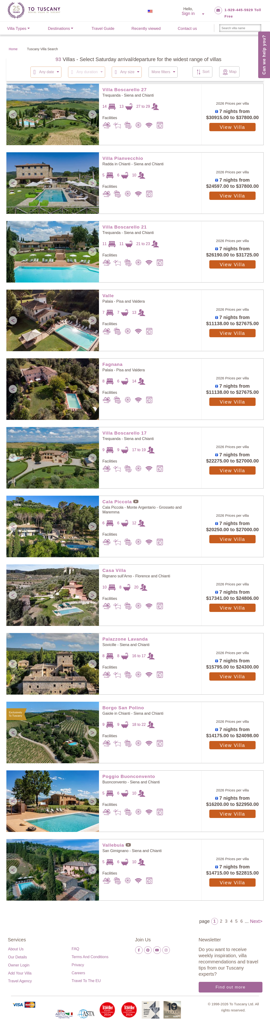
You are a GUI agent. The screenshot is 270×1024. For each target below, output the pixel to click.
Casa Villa (114, 570)
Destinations (59, 28)
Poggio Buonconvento (129, 776)
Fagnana (113, 364)
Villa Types (16, 28)
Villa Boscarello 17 (125, 432)
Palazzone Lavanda (125, 638)
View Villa (232, 127)
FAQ (75, 949)
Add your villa (19, 973)
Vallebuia (113, 844)
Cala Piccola (117, 501)
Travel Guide (103, 28)
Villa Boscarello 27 (125, 89)
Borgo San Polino (123, 707)
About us (16, 949)
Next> (256, 920)
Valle (108, 295)
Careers (78, 973)
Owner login (19, 965)
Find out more (230, 987)
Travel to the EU (86, 981)
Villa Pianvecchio (123, 158)
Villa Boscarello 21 (125, 226)
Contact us (187, 28)
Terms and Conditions (90, 957)
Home (13, 49)
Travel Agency (20, 981)
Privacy (78, 965)
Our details (17, 957)
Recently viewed (146, 28)
